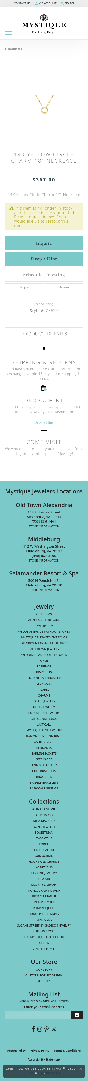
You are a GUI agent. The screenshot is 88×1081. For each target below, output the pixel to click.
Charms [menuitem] (44, 695)
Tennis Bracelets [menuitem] (44, 765)
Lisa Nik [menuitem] (44, 879)
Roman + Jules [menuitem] (44, 908)
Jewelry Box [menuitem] (44, 626)
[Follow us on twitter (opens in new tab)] (54, 1029)
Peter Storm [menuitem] (44, 902)
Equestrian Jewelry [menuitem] (44, 713)
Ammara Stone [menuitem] (44, 809)
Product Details (44, 333)
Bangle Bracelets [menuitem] (44, 782)
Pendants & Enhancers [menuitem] (44, 678)
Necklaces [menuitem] (44, 684)
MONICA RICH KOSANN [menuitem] (43, 620)
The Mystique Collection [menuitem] (44, 937)
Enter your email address (44, 1007)
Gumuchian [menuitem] (44, 856)
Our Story (44, 969)
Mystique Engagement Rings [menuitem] (44, 637)
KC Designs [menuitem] (44, 867)
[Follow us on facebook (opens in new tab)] (33, 1029)
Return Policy (16, 1051)
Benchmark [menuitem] (44, 815)
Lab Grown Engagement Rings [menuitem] (44, 643)
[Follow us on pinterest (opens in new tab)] (46, 1029)
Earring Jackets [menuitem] (44, 753)
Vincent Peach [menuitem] (43, 948)
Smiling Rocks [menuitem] (44, 931)
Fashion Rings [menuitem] (44, 742)
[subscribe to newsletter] (77, 1015)
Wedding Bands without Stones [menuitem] (44, 631)
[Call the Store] (44, 521)
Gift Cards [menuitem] (44, 759)
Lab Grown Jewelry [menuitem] (44, 649)
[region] (44, 104)
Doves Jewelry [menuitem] (44, 827)
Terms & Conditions (67, 1051)
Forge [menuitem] (44, 844)
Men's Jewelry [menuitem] (44, 707)
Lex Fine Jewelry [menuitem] (44, 873)
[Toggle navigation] (8, 32)
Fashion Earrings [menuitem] (44, 788)
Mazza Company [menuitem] (44, 885)
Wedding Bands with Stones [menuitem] (44, 655)
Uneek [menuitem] (44, 943)
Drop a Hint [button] (44, 259)
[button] (22, 3)
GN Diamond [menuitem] (44, 850)
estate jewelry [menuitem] (44, 701)
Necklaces (15, 49)
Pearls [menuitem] (44, 689)
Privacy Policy (39, 1051)
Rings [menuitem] (44, 660)
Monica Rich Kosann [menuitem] (43, 890)
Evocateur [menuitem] (44, 838)
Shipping (24, 287)
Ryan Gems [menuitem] (44, 919)
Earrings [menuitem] (44, 666)
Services (43, 981)
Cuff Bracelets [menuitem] (44, 771)
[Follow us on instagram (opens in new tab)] (39, 1029)
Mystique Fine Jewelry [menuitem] (44, 730)
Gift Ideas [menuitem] (44, 614)
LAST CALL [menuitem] (44, 724)
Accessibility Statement (44, 1059)
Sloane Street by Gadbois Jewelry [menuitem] (44, 925)
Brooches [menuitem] (44, 777)
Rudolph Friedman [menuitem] (44, 914)
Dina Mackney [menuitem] (44, 821)
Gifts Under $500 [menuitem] (44, 718)
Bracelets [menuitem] (44, 672)
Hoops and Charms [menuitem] (44, 861)
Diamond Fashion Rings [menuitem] (44, 736)
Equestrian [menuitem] (44, 832)
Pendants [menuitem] (44, 748)
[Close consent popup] (80, 1068)
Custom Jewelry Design (44, 975)
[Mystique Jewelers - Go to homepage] (44, 23)
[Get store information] (43, 526)
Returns (64, 287)
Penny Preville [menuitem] (44, 896)
